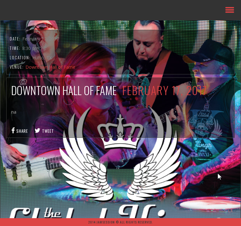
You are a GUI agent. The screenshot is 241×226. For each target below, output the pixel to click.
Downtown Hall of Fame (50, 67)
